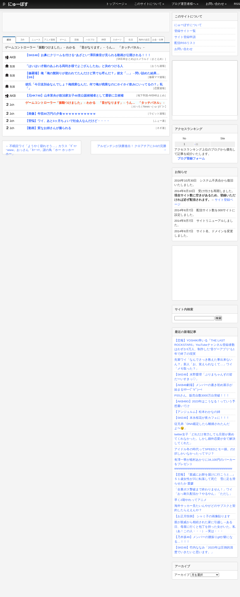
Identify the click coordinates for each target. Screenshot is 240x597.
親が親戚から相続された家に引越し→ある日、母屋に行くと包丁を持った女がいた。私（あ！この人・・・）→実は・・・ (204, 527)
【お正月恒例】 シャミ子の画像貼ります (202, 516)
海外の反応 (144, 39)
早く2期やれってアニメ (190, 500)
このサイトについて (148, 3)
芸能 (76, 39)
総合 (9, 39)
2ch (22, 39)
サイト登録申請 (185, 37)
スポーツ (117, 39)
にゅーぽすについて (188, 25)
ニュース (36, 39)
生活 (131, 39)
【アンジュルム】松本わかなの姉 (197, 412)
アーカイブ (182, 574)
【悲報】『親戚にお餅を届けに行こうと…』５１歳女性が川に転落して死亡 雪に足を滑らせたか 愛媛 (204, 479)
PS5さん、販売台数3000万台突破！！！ (201, 395)
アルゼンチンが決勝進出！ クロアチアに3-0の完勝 (131, 147)
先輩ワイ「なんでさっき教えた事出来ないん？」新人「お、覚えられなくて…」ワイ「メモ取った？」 (203, 364)
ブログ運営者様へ (183, 3)
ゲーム (63, 39)
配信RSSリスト (185, 43)
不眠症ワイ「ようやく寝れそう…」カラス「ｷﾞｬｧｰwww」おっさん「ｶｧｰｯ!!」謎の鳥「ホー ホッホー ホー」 (41, 149)
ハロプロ (90, 39)
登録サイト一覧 (185, 31)
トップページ (115, 3)
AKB (103, 39)
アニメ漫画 (49, 39)
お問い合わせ (215, 3)
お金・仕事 (157, 39)
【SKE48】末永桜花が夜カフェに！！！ (201, 417)
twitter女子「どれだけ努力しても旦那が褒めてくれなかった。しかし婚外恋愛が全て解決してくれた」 (204, 439)
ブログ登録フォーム (191, 158)
